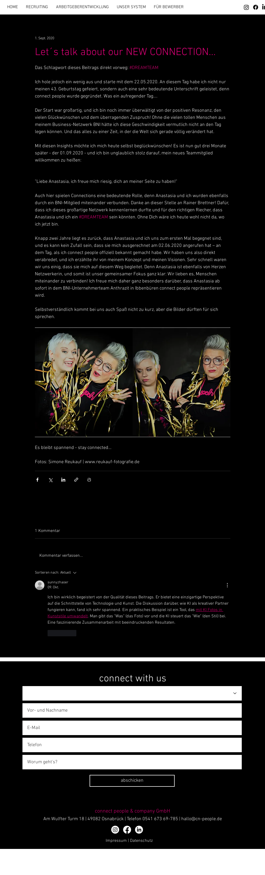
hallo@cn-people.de (201, 819)
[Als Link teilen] (76, 479)
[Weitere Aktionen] (227, 585)
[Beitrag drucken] (89, 479)
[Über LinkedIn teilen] (63, 479)
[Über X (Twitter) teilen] (50, 479)
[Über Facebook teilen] (37, 479)
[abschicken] (132, 781)
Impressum (116, 840)
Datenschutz (141, 840)
